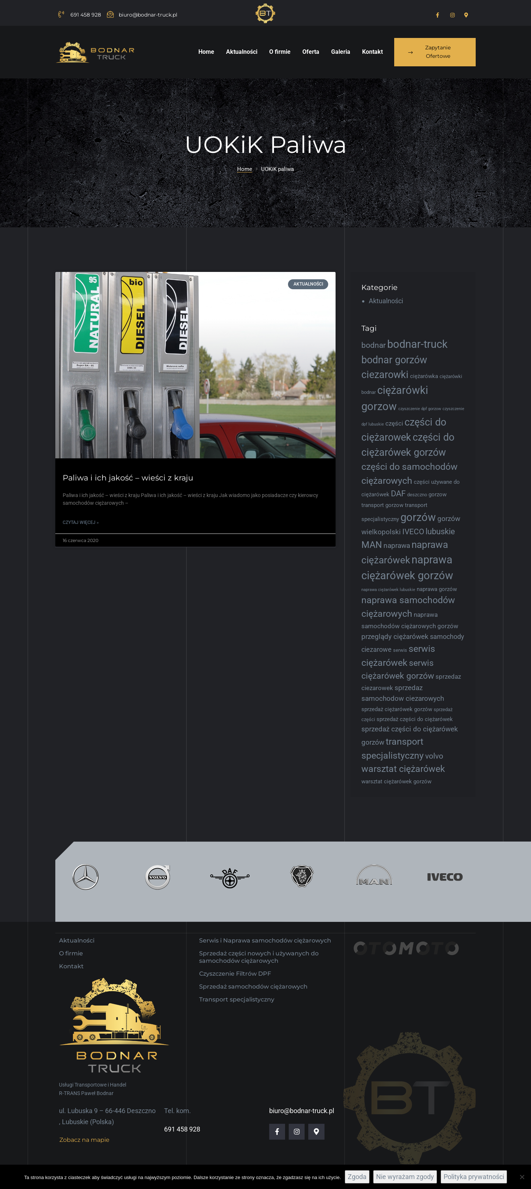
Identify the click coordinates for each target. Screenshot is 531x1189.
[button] (435, 52)
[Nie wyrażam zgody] (521, 1177)
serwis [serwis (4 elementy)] (400, 650)
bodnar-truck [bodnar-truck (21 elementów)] (417, 344)
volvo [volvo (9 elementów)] (434, 756)
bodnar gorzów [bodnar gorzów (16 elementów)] (394, 360)
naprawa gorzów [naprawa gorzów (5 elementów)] (437, 589)
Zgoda (357, 1177)
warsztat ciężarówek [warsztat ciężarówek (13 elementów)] (403, 768)
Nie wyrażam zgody (405, 1177)
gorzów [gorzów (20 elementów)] (418, 517)
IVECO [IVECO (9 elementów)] (413, 531)
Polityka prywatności (474, 1177)
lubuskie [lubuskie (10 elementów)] (440, 531)
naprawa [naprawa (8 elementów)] (397, 545)
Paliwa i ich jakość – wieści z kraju (128, 477)
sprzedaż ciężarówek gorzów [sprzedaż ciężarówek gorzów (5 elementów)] (396, 709)
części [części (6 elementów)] (394, 423)
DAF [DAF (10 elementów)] (398, 493)
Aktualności (386, 301)
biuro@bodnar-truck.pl (301, 1101)
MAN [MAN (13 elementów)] (371, 544)
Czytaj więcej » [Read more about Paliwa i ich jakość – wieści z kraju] (81, 522)
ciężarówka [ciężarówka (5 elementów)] (424, 376)
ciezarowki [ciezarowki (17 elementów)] (385, 375)
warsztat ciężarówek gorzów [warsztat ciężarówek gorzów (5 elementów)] (396, 781)
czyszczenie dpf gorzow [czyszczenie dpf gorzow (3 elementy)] (419, 408)
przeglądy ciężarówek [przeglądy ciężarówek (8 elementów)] (394, 636)
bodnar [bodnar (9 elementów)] (373, 345)
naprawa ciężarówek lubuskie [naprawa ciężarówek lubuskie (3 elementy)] (388, 589)
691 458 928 (182, 1119)
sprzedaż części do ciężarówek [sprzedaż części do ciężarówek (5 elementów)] (414, 719)
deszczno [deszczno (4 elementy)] (417, 494)
